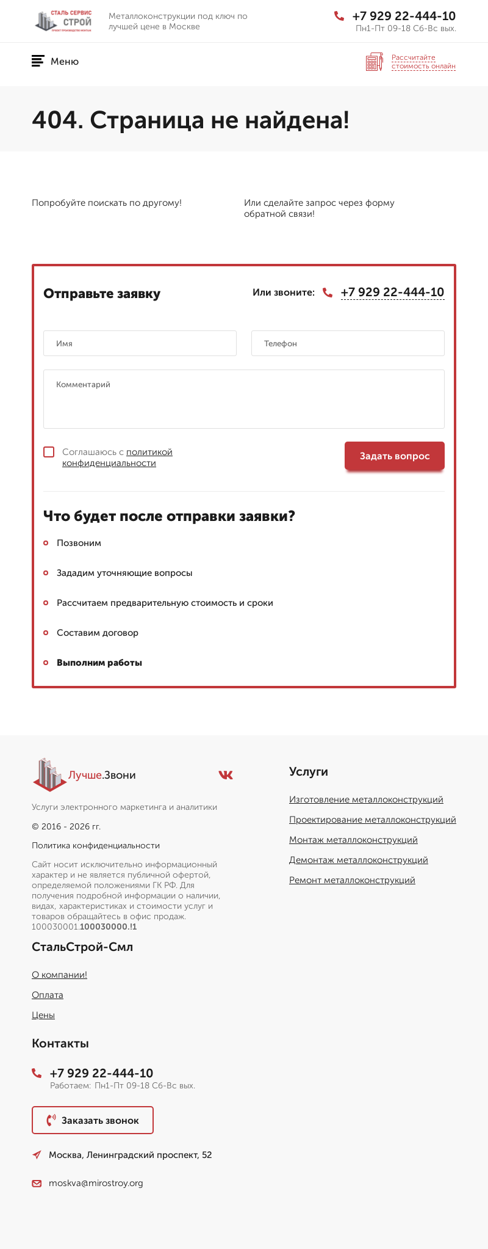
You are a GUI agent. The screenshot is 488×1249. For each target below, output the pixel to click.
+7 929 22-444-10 (395, 16)
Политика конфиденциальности (96, 845)
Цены (43, 1015)
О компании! (59, 974)
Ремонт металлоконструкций (352, 880)
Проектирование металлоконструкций (372, 819)
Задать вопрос (395, 456)
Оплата (47, 994)
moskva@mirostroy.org (87, 1183)
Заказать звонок (92, 1120)
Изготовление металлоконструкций (366, 799)
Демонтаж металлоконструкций (358, 859)
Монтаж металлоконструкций (353, 839)
